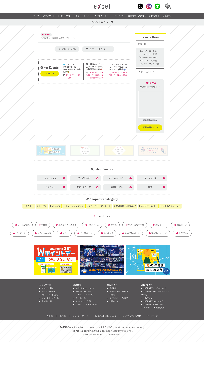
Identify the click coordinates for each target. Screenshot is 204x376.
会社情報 (167, 16)
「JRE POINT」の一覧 (148, 60)
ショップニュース (81, 16)
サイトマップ (152, 316)
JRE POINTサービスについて (155, 288)
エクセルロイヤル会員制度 (154, 308)
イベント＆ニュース (102, 16)
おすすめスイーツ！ (171, 206)
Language (168, 6)
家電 (150, 187)
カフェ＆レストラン (117, 178)
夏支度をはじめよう (67, 225)
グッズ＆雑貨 (84, 178)
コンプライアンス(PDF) (132, 316)
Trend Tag (103, 216)
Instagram (149, 6)
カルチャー (50, 187)
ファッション (50, 178)
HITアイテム (93, 225)
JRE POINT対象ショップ (153, 301)
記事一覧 (142, 44)
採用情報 (63, 316)
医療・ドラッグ (84, 187)
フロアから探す (48, 288)
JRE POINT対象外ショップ (154, 304)
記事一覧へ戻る (69, 49)
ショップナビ (64, 16)
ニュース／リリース (80, 316)
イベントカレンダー (98, 49)
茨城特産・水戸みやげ (126, 206)
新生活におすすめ (159, 233)
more (50, 73)
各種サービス (117, 187)
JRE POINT (119, 16)
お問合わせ (154, 16)
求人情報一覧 (47, 301)
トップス (43, 206)
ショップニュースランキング (87, 304)
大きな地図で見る (150, 120)
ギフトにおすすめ (136, 225)
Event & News (150, 37)
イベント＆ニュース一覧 (85, 288)
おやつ (66, 233)
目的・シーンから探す (50, 295)
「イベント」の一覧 (147, 54)
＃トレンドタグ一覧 (83, 301)
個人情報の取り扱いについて (105, 316)
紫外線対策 (108, 233)
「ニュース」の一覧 (147, 51)
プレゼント (21, 233)
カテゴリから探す (48, 291)
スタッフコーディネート (99, 206)
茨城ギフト (160, 225)
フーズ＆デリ (150, 178)
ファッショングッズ (74, 206)
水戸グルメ (184, 233)
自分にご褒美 (24, 225)
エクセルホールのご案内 (119, 298)
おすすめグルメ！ (149, 206)
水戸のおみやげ (44, 233)
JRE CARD (148, 298)
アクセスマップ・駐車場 (119, 291)
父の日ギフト (86, 233)
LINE (157, 6)
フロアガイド (49, 16)
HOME (36, 16)
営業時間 (113, 288)
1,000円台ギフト (132, 233)
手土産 (44, 225)
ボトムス (56, 206)
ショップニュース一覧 (84, 295)
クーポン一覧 (81, 298)
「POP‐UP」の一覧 (147, 57)
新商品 (114, 225)
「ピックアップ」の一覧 (149, 64)
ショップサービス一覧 (50, 298)
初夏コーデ (182, 225)
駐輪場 (112, 295)
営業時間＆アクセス (137, 16)
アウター (29, 206)
